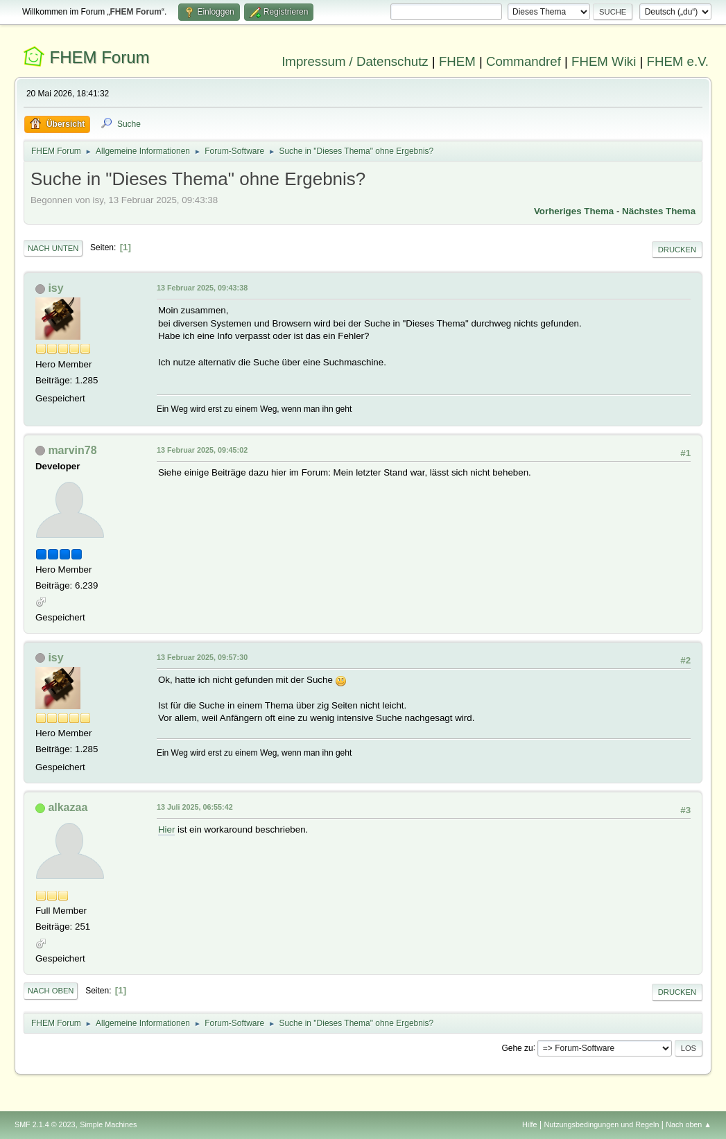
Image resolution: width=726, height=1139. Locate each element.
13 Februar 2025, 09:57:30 (202, 657)
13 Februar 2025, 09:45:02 (202, 450)
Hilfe (529, 1124)
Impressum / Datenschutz (355, 61)
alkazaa (67, 807)
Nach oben (51, 990)
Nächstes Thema (658, 211)
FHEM (457, 61)
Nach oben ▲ (688, 1124)
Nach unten (53, 248)
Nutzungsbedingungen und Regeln (601, 1124)
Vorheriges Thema (574, 211)
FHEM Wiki (603, 61)
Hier (166, 829)
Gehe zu (517, 1047)
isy (55, 288)
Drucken (677, 249)
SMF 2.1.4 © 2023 (45, 1124)
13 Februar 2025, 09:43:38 (202, 288)
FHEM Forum (100, 57)
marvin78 (72, 450)
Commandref (523, 61)
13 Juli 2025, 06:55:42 (195, 807)
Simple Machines (108, 1124)
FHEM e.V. (678, 61)
